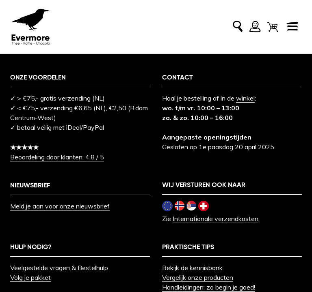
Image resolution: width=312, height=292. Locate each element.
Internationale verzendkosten (215, 219)
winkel (245, 98)
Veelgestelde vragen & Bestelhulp (59, 268)
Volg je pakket (30, 277)
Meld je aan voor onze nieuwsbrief (60, 206)
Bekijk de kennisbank (192, 268)
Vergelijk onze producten (197, 277)
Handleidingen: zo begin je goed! (208, 287)
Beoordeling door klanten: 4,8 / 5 (57, 157)
